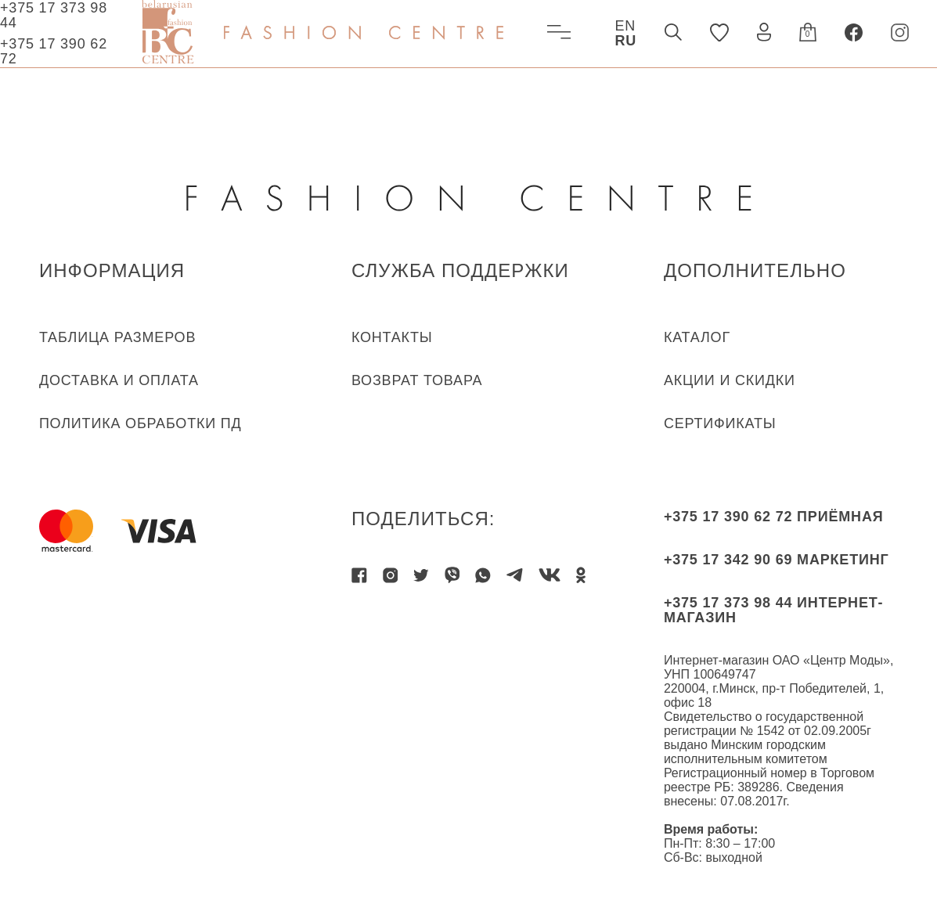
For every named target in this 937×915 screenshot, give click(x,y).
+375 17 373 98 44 (53, 15)
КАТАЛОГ (697, 337)
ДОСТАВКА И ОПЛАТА (119, 380)
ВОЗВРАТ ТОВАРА (416, 380)
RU (625, 41)
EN (625, 26)
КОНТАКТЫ (392, 337)
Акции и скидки (729, 380)
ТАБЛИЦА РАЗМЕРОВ (117, 337)
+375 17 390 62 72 (53, 51)
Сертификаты (720, 423)
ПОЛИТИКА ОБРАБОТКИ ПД (140, 423)
